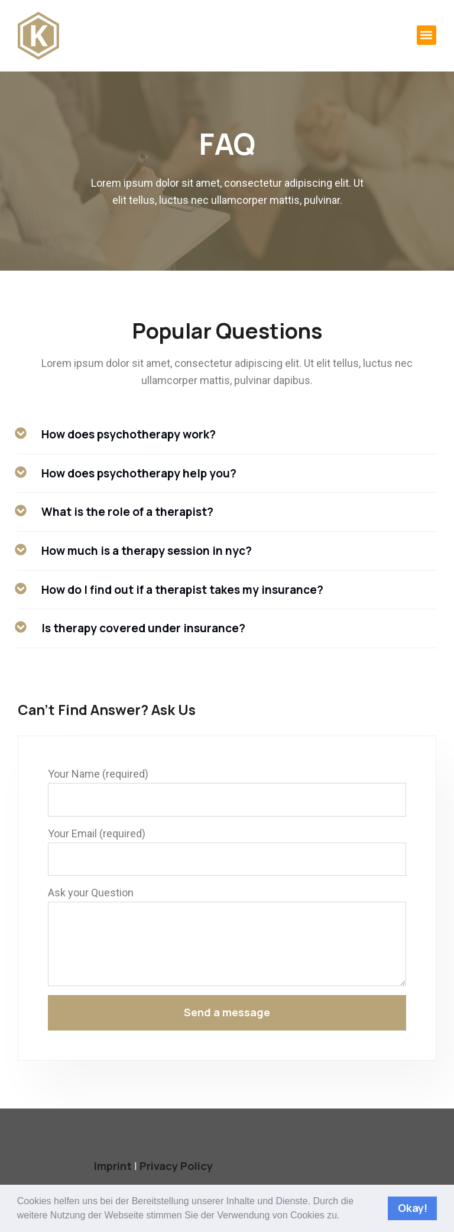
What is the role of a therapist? (127, 511)
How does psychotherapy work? (128, 434)
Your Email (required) (96, 833)
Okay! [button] (412, 1208)
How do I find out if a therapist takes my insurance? (182, 589)
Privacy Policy (176, 1166)
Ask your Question (91, 892)
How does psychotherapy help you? (138, 473)
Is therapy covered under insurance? (143, 628)
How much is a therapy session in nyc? (146, 550)
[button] (344, 1216)
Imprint (113, 1166)
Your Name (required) (98, 774)
